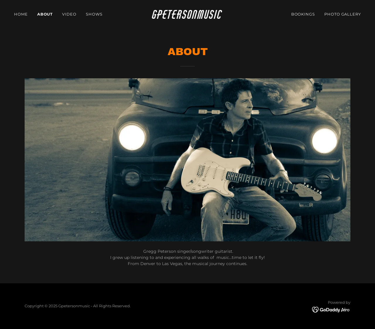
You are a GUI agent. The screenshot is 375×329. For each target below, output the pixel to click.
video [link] (69, 14)
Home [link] (21, 14)
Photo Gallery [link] (342, 14)
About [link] (45, 14)
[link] (188, 17)
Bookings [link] (303, 14)
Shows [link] (94, 14)
